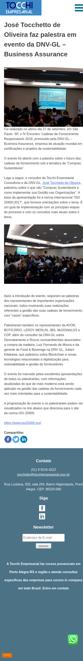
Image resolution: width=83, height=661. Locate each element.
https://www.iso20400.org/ (22, 423)
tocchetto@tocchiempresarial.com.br (43, 474)
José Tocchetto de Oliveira (61, 183)
